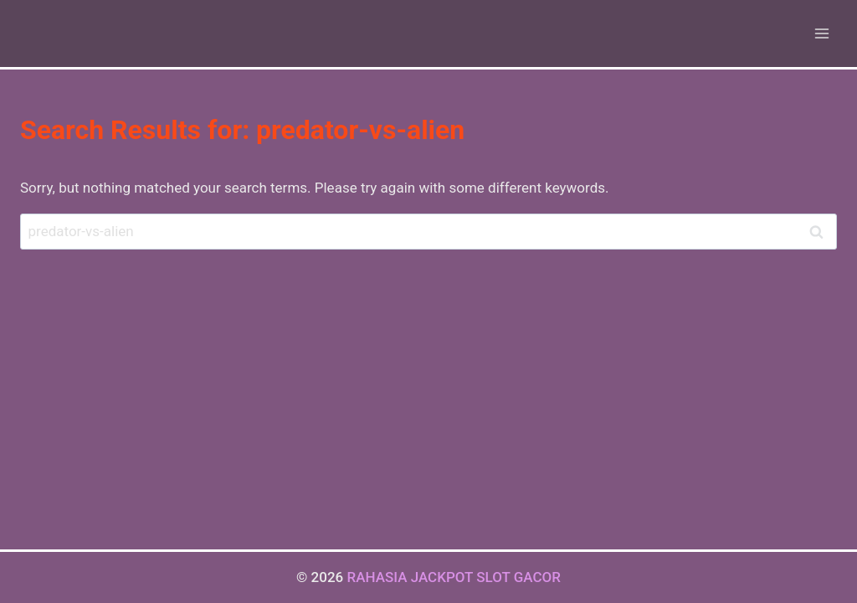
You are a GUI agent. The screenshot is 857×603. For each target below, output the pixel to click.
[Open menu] (821, 33)
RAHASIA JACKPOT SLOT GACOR (453, 577)
